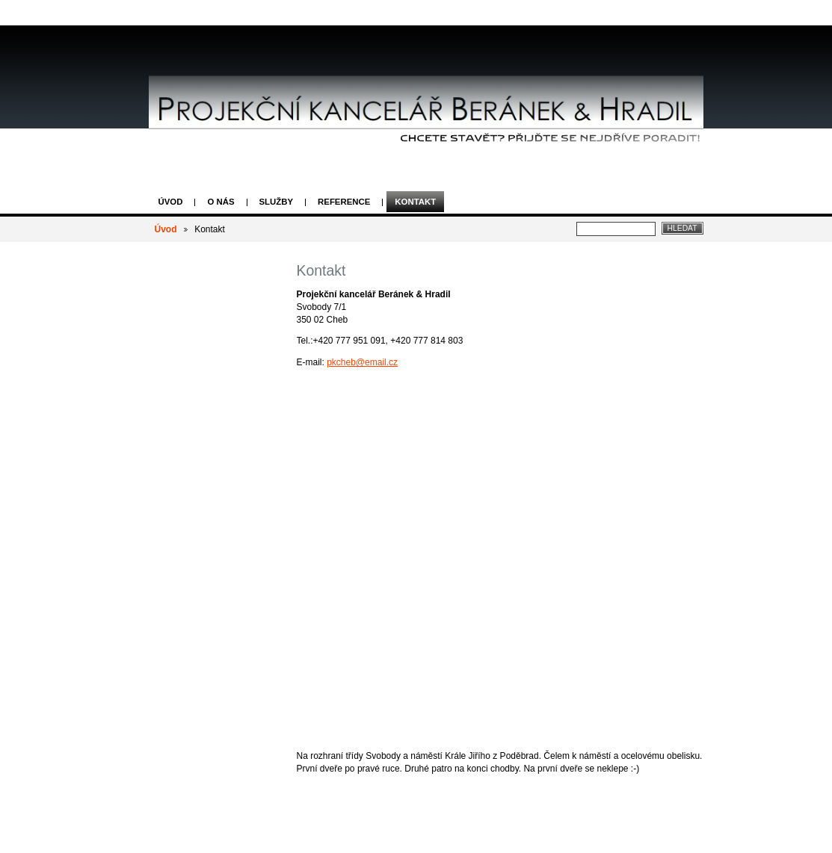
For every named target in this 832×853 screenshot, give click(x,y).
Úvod (170, 201)
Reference (344, 201)
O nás (220, 201)
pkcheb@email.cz (362, 362)
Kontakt (415, 201)
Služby (276, 201)
